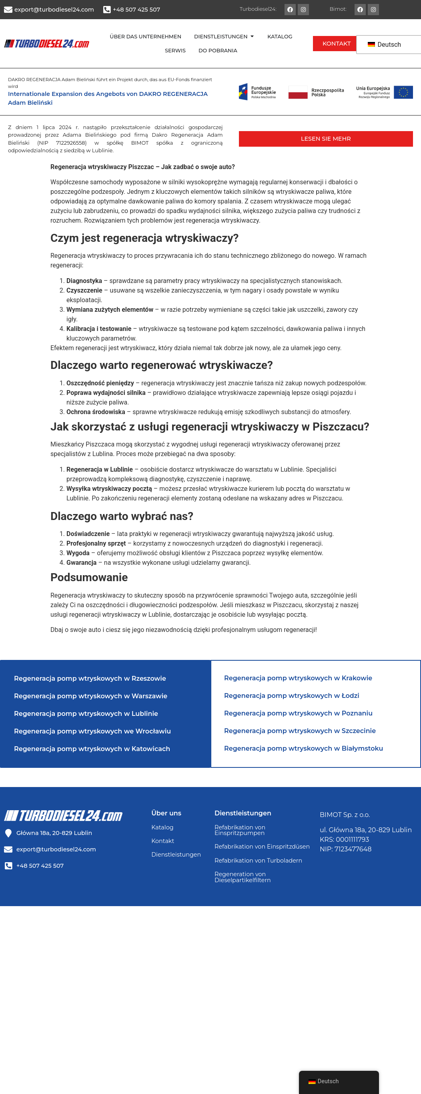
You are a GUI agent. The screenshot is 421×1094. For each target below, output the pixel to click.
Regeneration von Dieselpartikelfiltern (243, 877)
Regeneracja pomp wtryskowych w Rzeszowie (90, 678)
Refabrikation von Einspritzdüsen (262, 846)
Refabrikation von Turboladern (258, 860)
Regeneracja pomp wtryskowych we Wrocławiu (92, 731)
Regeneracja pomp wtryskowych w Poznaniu (298, 713)
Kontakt (162, 841)
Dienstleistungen (176, 854)
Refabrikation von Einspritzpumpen (240, 830)
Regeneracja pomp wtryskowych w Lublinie (86, 713)
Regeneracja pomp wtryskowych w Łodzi (291, 695)
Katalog (162, 827)
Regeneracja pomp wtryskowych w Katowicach (92, 749)
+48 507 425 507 (136, 9)
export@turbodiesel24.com (54, 9)
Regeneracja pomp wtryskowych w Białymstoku (303, 748)
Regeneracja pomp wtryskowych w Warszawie (90, 696)
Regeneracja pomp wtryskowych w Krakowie (298, 678)
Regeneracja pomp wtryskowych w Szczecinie (300, 731)
